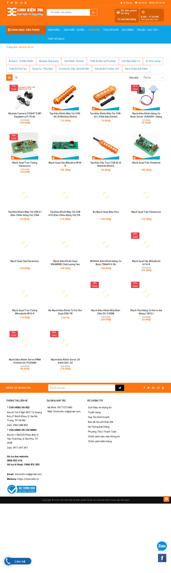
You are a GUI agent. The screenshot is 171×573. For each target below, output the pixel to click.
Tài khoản (126, 3)
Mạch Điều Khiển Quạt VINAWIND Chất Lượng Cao (65, 263)
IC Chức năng (153, 61)
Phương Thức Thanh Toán (102, 431)
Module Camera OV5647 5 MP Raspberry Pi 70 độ (24, 115)
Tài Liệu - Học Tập (148, 30)
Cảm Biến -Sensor (74, 61)
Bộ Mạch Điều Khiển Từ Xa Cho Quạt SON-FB (65, 312)
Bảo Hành (127, 30)
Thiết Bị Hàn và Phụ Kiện (103, 61)
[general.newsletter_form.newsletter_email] (81, 387)
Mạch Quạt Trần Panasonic (146, 212)
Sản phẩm (54, 30)
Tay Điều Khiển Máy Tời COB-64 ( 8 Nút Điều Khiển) (65, 115)
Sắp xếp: (134, 77)
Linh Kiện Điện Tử (131, 61)
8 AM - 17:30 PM (150, 17)
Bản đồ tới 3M (157, 3)
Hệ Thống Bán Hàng (98, 426)
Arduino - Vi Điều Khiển (21, 61)
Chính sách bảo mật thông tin (104, 436)
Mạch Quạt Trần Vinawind (146, 162)
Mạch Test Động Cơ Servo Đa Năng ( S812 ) (146, 312)
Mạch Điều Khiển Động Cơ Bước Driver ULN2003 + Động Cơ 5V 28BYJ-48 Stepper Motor (146, 115)
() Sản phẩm (129, 12)
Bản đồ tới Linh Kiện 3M (100, 422)
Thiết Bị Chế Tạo (18, 68)
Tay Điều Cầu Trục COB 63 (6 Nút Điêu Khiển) (105, 164)
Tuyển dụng (94, 412)
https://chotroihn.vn (28, 479)
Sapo (127, 500)
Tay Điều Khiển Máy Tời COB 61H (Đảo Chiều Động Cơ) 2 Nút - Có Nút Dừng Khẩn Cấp (65, 214)
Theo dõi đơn (111, 30)
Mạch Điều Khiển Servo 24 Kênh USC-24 (65, 361)
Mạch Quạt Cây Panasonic (24, 261)
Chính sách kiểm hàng (100, 441)
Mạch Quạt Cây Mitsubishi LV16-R (146, 263)
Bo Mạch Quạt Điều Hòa (106, 212)
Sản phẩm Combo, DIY (107, 68)
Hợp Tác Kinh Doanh (99, 417)
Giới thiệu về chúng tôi (100, 407)
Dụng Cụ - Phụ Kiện (42, 68)
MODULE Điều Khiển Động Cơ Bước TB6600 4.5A (106, 263)
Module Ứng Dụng (48, 61)
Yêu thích (141, 3)
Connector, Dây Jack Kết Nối (74, 68)
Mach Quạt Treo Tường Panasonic (24, 164)
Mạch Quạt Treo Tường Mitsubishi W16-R (24, 312)
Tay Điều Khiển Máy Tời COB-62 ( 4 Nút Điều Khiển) (105, 115)
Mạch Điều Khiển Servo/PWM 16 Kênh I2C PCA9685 (25, 361)
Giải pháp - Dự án (74, 30)
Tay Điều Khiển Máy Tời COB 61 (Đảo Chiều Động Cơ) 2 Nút (25, 213)
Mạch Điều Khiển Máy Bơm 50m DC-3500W (105, 312)
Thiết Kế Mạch (56, 39)
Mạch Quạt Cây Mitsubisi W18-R (65, 164)
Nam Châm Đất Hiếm (136, 68)
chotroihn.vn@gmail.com (28, 474)
